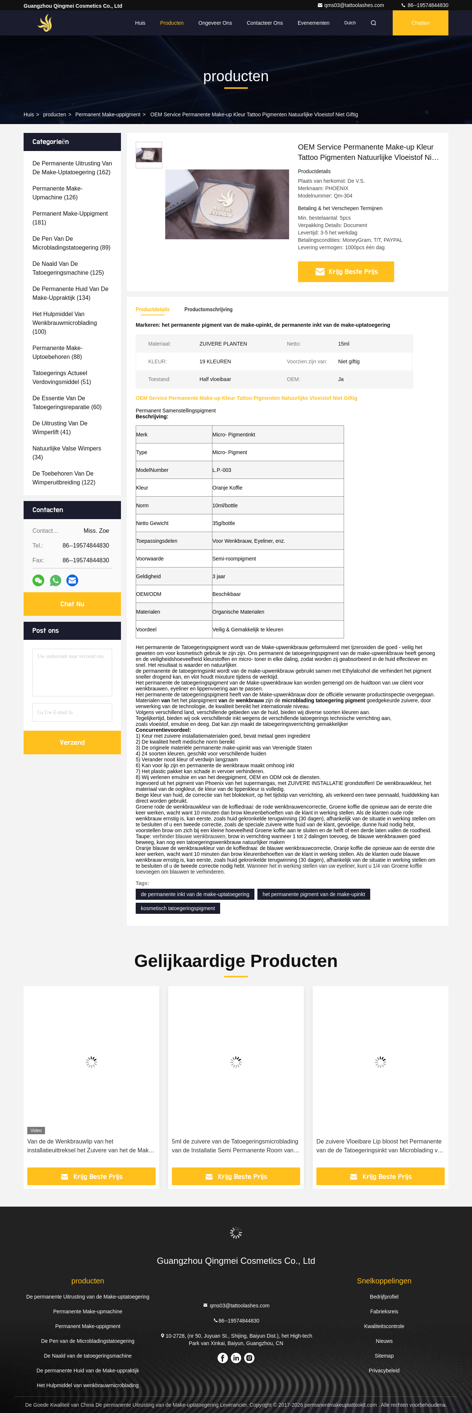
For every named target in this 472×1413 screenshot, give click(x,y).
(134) (70, 293)
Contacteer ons (265, 23)
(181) (70, 218)
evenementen (313, 23)
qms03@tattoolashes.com (351, 5)
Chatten (421, 23)
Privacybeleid (384, 1370)
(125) (68, 268)
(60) (67, 402)
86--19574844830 (424, 5)
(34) (66, 452)
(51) (61, 377)
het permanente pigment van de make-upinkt (314, 894)
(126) (57, 192)
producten (54, 114)
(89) (71, 243)
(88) (57, 352)
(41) (59, 427)
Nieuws (384, 1341)
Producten (172, 23)
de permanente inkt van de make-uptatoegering (195, 894)
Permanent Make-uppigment (107, 114)
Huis (140, 23)
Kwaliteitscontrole (384, 1326)
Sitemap (384, 1356)
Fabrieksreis (384, 1311)
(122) (64, 478)
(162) (72, 167)
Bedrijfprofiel (384, 1297)
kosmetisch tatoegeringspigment (178, 908)
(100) (64, 323)
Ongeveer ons (215, 23)
